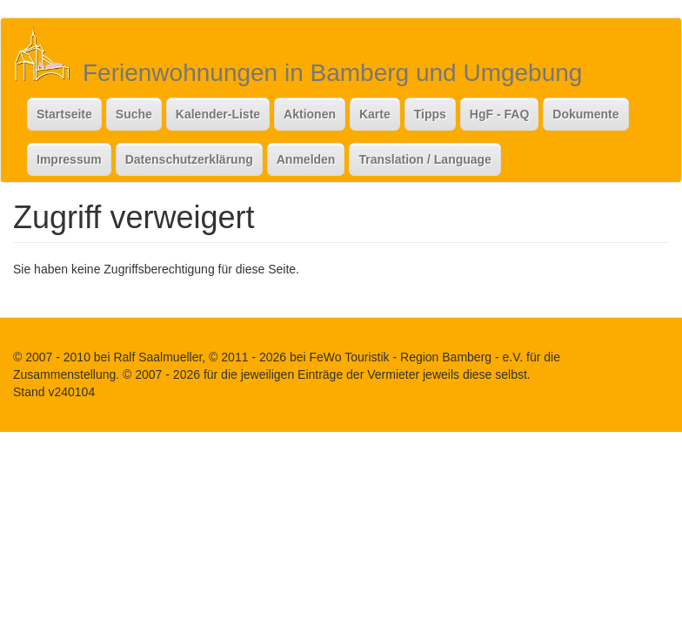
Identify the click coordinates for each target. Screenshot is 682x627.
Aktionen (310, 114)
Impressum (69, 159)
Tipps (430, 114)
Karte (375, 114)
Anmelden (306, 159)
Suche (134, 114)
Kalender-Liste (218, 114)
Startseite (64, 114)
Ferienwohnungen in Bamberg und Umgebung (332, 72)
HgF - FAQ (499, 114)
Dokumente (585, 114)
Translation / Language (424, 159)
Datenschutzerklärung (189, 159)
